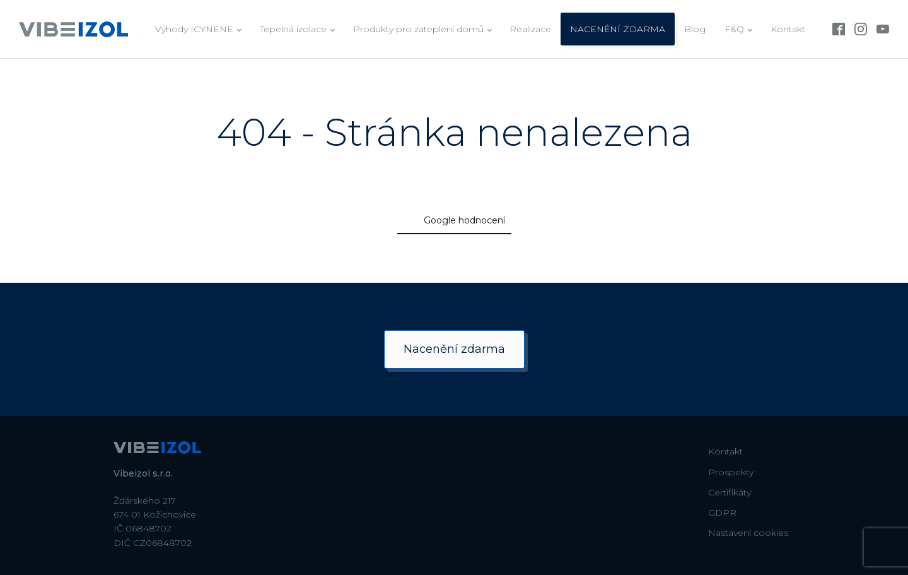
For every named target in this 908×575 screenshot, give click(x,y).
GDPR (722, 512)
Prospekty (731, 472)
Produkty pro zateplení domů (418, 29)
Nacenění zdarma (454, 349)
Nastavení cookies (748, 532)
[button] (202, 257)
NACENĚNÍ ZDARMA (617, 29)
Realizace (530, 29)
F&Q (734, 29)
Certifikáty (729, 492)
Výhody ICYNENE (194, 29)
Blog (695, 29)
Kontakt (788, 29)
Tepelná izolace (293, 29)
